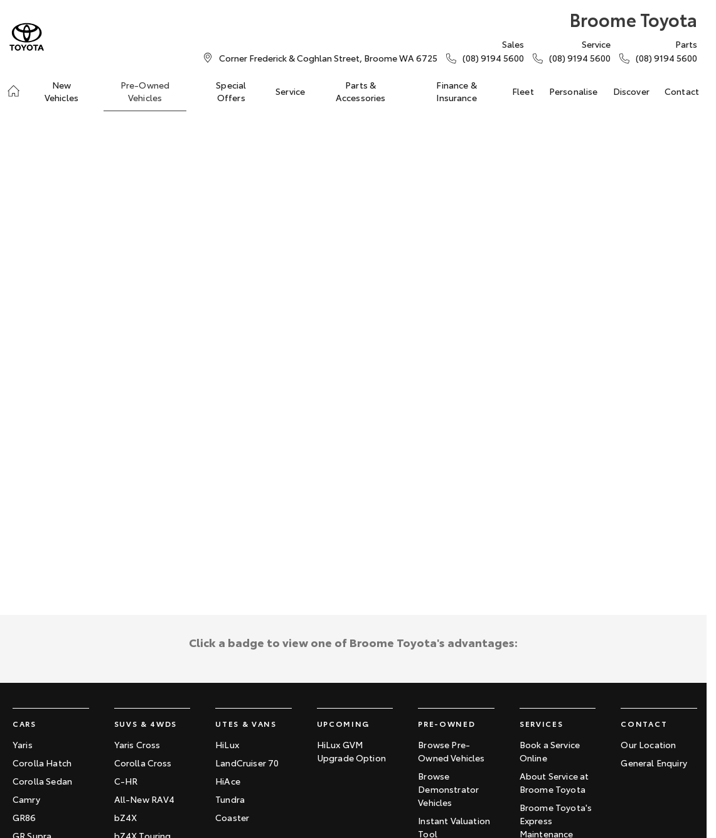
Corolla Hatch (42, 762)
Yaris (23, 744)
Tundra (230, 799)
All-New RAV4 (144, 799)
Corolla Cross (143, 762)
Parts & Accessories (361, 91)
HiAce (227, 781)
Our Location (648, 744)
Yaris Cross (137, 744)
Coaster (232, 817)
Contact (682, 91)
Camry (26, 799)
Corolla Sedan (42, 781)
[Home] (13, 91)
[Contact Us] (328, 58)
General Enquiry (654, 762)
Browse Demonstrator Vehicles (448, 789)
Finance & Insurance (456, 91)
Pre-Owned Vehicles (144, 91)
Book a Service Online (550, 751)
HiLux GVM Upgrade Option (351, 751)
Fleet (523, 91)
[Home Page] (26, 37)
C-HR (126, 781)
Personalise (573, 91)
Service (290, 91)
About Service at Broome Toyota (554, 782)
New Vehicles (61, 91)
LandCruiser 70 (247, 762)
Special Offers (231, 91)
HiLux (227, 744)
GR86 (24, 817)
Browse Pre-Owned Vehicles (451, 751)
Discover (631, 91)
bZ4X (125, 817)
